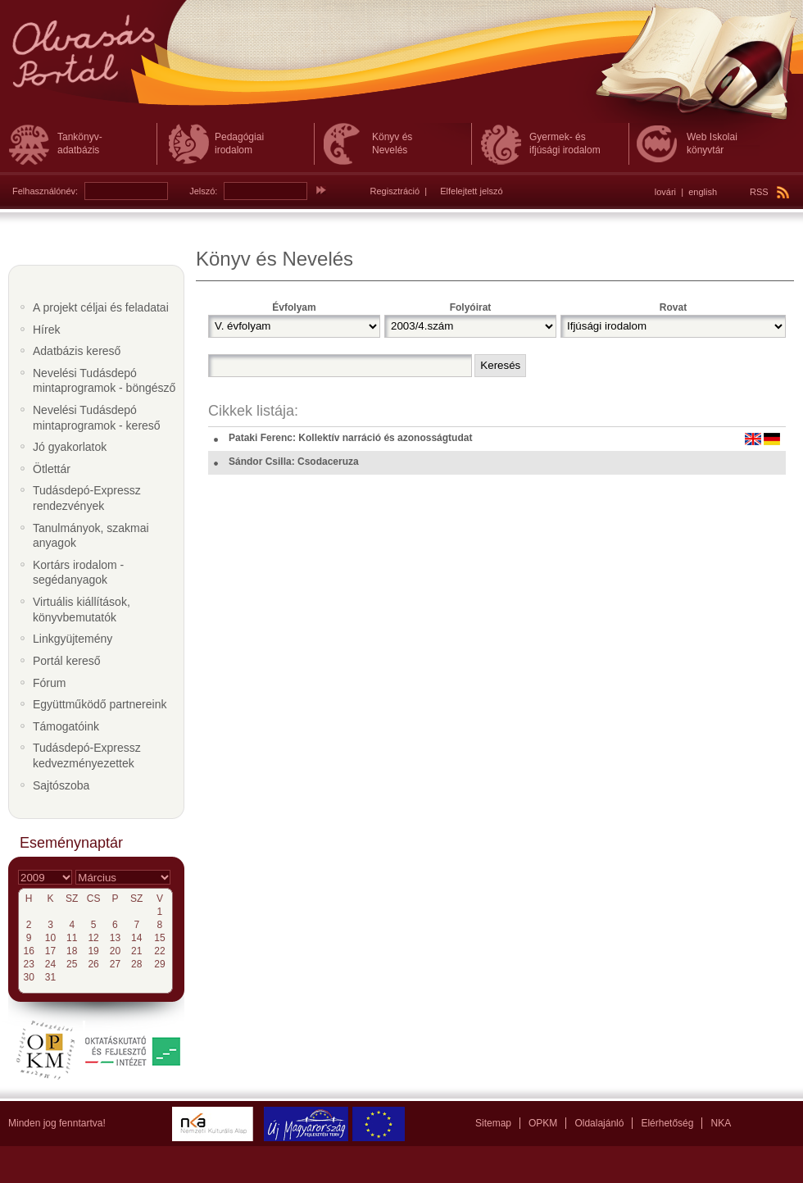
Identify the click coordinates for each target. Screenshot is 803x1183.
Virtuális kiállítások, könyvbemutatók (81, 609)
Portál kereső (66, 660)
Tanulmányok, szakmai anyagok (91, 535)
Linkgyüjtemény (72, 638)
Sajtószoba (61, 785)
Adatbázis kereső (76, 350)
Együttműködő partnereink (99, 704)
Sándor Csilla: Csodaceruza (294, 461)
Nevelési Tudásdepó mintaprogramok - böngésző (104, 380)
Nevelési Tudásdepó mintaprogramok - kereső (97, 417)
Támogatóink (66, 726)
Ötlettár (51, 468)
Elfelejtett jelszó (471, 191)
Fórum (49, 682)
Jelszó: (203, 191)
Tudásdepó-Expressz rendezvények (87, 498)
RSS (769, 192)
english (702, 192)
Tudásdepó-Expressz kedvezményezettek (87, 755)
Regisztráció (395, 191)
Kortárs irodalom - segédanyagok (78, 572)
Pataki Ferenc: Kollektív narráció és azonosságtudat (350, 438)
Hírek (46, 329)
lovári (665, 192)
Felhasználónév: (45, 191)
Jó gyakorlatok (70, 446)
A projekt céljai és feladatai (101, 307)
